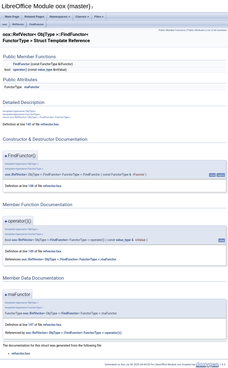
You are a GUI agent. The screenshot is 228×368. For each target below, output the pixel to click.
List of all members (217, 30)
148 (31, 186)
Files (99, 16)
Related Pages (34, 16)
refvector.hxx (50, 124)
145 (28, 124)
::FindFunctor (58, 240)
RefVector (18, 24)
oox (4, 24)
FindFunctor (36, 24)
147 (31, 324)
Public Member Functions (172, 30)
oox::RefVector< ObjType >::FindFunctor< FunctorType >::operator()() (74, 333)
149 (31, 251)
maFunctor (31, 87)
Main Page (12, 16)
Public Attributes (196, 30)
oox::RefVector (15, 174)
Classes (82, 16)
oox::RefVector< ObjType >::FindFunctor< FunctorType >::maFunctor (68, 259)
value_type (44, 69)
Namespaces (60, 16)
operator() (20, 69)
